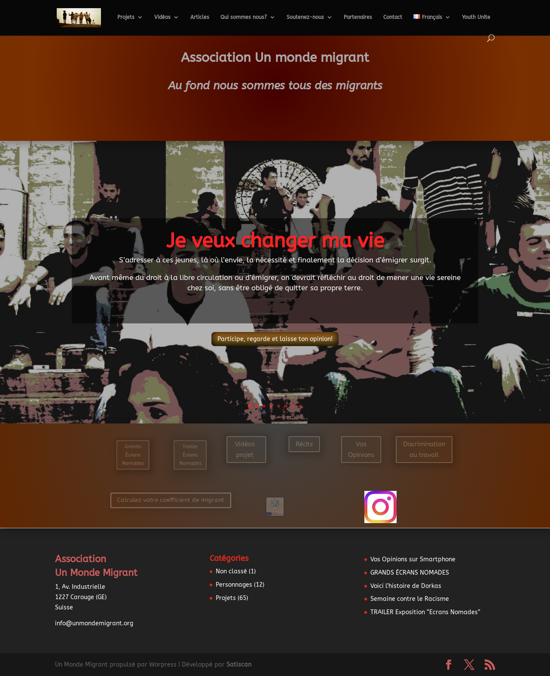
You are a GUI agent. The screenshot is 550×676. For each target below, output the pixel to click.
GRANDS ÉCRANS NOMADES (409, 572)
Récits (304, 444)
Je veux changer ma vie (275, 241)
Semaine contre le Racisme (409, 599)
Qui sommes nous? (243, 17)
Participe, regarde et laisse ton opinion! (275, 339)
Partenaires (358, 17)
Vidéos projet (245, 449)
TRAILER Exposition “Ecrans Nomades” (425, 612)
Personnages (234, 584)
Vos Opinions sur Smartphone (412, 559)
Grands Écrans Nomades (132, 455)
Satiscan (238, 664)
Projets (125, 17)
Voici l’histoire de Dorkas (405, 586)
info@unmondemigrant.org (94, 623)
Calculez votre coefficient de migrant (169, 500)
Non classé (231, 571)
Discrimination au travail (424, 449)
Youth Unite (476, 17)
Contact (392, 17)
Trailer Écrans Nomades (189, 455)
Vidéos (162, 17)
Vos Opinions (361, 449)
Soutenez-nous (305, 17)
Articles (199, 17)
